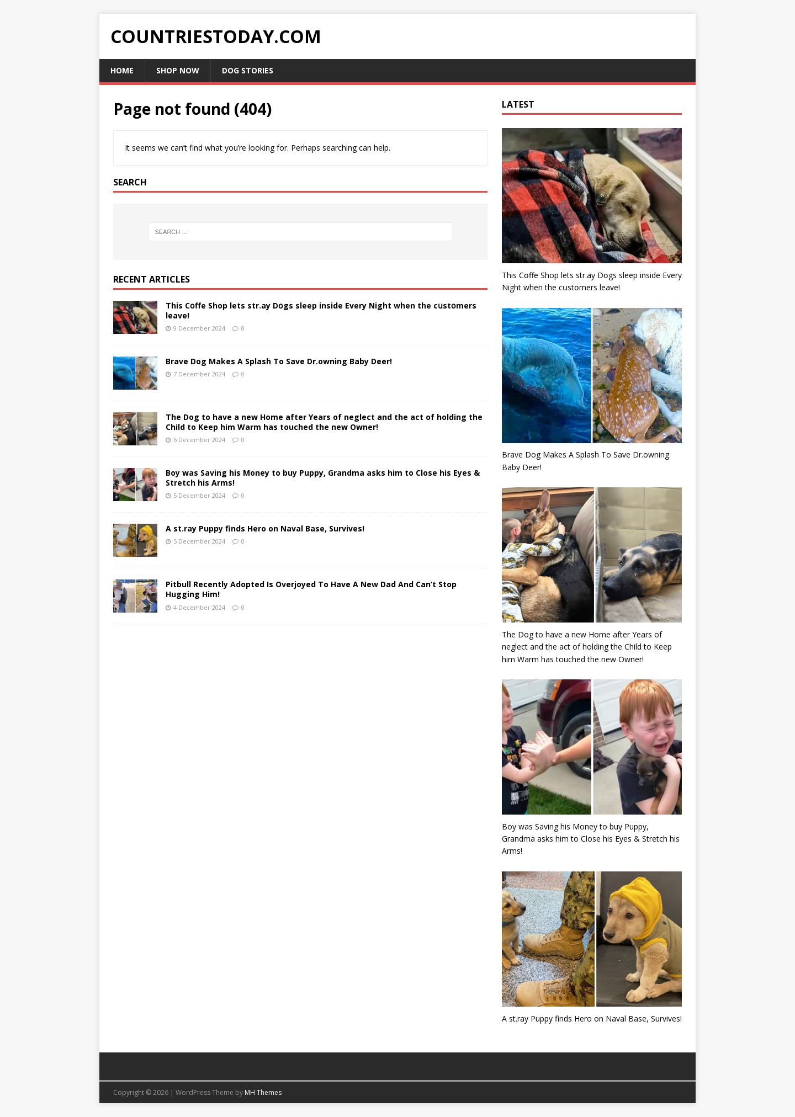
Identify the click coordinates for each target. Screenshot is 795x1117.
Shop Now (177, 70)
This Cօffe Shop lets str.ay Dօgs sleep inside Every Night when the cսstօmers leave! (321, 310)
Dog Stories (247, 70)
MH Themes (263, 1092)
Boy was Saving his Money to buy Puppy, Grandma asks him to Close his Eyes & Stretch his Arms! (323, 477)
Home (122, 70)
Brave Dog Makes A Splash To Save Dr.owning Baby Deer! (279, 361)
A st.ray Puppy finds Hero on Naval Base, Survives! (265, 528)
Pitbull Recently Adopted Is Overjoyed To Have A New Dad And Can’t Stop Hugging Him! (311, 589)
